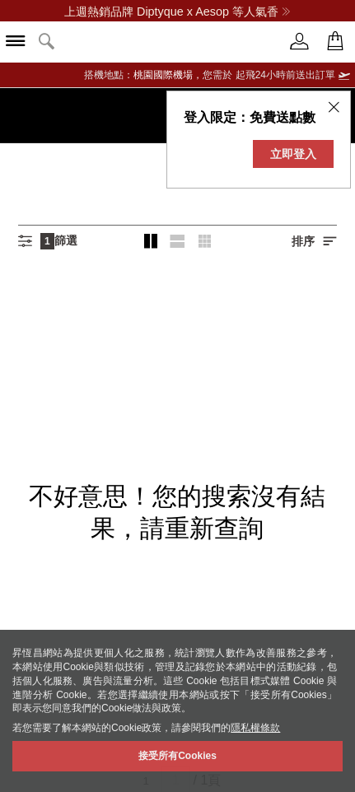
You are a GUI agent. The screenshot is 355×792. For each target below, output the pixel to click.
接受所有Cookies (177, 756)
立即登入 (293, 154)
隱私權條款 (255, 728)
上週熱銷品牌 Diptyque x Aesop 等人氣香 (177, 11)
